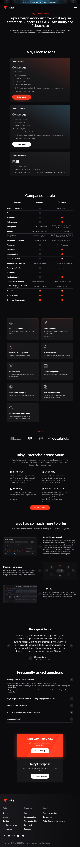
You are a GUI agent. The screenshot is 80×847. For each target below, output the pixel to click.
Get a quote (21, 98)
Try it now (48, 336)
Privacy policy (48, 817)
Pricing (6, 821)
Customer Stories (10, 825)
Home (5, 813)
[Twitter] (4, 836)
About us (6, 817)
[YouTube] (18, 836)
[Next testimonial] (71, 645)
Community (28, 825)
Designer (27, 829)
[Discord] (23, 836)
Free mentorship (30, 821)
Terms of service (50, 813)
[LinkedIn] (9, 836)
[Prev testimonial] (8, 645)
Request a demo (40, 507)
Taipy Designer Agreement (54, 821)
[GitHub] (13, 836)
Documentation (30, 817)
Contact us (7, 829)
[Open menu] (75, 7)
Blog (25, 813)
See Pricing (40, 751)
